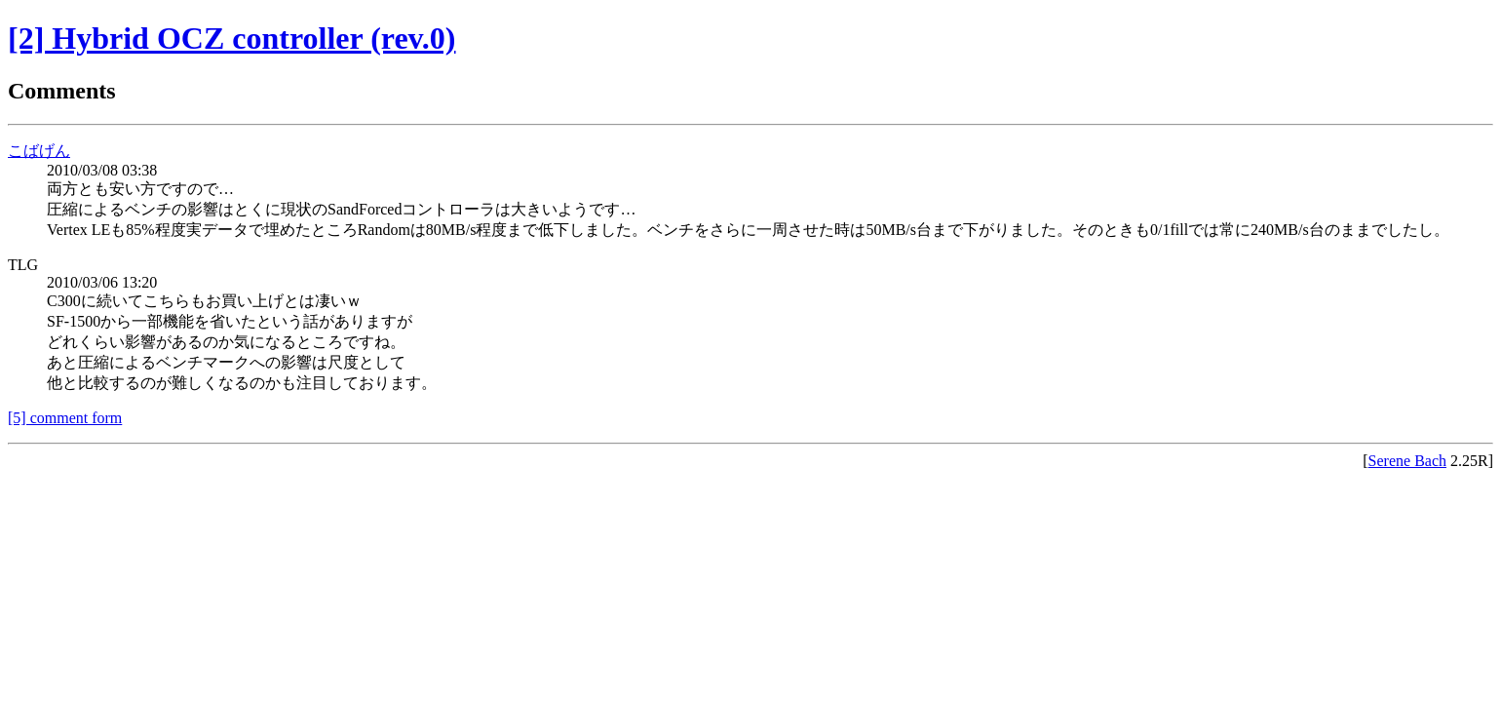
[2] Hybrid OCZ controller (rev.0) (232, 38)
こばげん (39, 150)
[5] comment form (65, 418)
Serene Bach (1407, 460)
